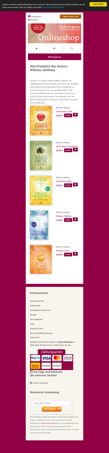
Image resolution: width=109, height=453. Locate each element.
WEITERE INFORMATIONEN (53, 7)
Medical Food (62, 250)
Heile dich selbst (64, 181)
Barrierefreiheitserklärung (41, 333)
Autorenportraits (37, 301)
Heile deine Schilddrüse (67, 146)
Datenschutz (35, 305)
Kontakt (33, 19)
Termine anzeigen (39, 383)
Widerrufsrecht (36, 328)
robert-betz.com (70, 16)
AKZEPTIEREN (98, 4)
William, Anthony (63, 107)
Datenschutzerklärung (49, 423)
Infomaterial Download (40, 310)
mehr (68, 115)
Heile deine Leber (64, 111)
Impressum (35, 337)
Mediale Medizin (63, 216)
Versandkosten (36, 319)
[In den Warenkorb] (75, 115)
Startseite (34, 16)
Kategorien (54, 57)
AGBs (32, 324)
